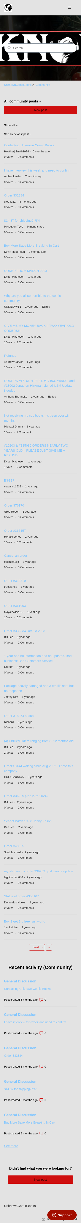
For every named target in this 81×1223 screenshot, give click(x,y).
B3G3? (9, 480)
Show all (11, 125)
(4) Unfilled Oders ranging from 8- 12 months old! (39, 741)
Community (43, 84)
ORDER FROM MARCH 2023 (25, 270)
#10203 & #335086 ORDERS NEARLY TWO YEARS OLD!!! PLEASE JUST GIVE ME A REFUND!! (36, 450)
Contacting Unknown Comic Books (29, 145)
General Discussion (20, 981)
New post (40, 110)
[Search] (40, 48)
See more (11, 1146)
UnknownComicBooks (18, 84)
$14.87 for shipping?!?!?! (22, 220)
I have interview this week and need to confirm (37, 170)
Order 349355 (14, 846)
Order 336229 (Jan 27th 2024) (26, 796)
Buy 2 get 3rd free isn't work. (24, 921)
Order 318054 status (19, 716)
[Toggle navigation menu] (69, 7)
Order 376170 (14, 505)
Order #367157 (15, 530)
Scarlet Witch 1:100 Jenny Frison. (28, 821)
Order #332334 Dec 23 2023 (24, 631)
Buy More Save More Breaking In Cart (31, 245)
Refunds (10, 355)
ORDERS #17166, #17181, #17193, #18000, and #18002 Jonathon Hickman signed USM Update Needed (39, 385)
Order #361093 (15, 605)
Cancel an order (15, 555)
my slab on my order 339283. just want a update (38, 871)
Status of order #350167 (21, 896)
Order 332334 (14, 195)
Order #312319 (15, 581)
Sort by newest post (18, 134)
